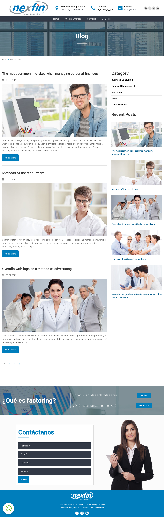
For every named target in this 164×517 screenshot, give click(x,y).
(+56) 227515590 (105, 9)
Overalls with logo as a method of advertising (44, 274)
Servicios (91, 19)
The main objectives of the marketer (131, 259)
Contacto (106, 19)
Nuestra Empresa (73, 19)
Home (56, 19)
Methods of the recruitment (28, 178)
